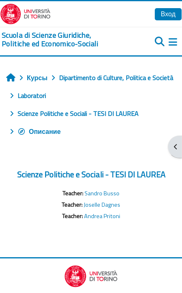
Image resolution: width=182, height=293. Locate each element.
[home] (61, 39)
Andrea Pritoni (102, 216)
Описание (39, 131)
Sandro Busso (101, 193)
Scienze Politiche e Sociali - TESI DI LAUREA (91, 174)
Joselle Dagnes (102, 204)
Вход (168, 14)
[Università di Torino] (25, 13)
